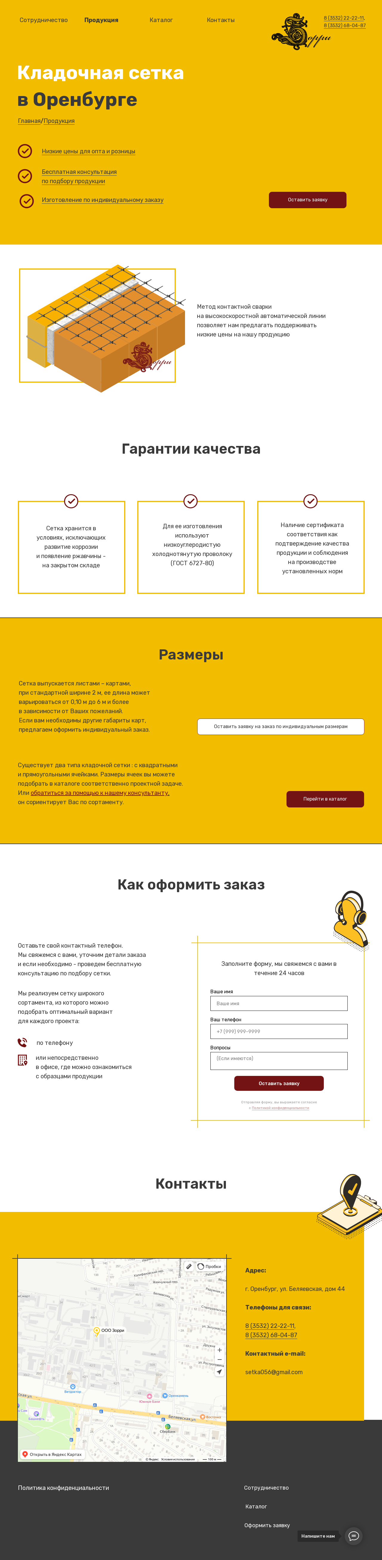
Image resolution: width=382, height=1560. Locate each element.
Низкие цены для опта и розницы (88, 151)
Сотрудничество (266, 1488)
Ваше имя (221, 991)
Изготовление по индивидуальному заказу (103, 199)
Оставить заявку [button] (308, 200)
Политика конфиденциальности (63, 1487)
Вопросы (220, 1048)
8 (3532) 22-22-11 (344, 18)
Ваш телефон (225, 1020)
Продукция (59, 120)
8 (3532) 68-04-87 (345, 25)
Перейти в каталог (325, 799)
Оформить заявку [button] (267, 1525)
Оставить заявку (279, 1083)
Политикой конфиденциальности (280, 1108)
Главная (29, 120)
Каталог (161, 20)
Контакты (221, 20)
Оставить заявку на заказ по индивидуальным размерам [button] (281, 726)
